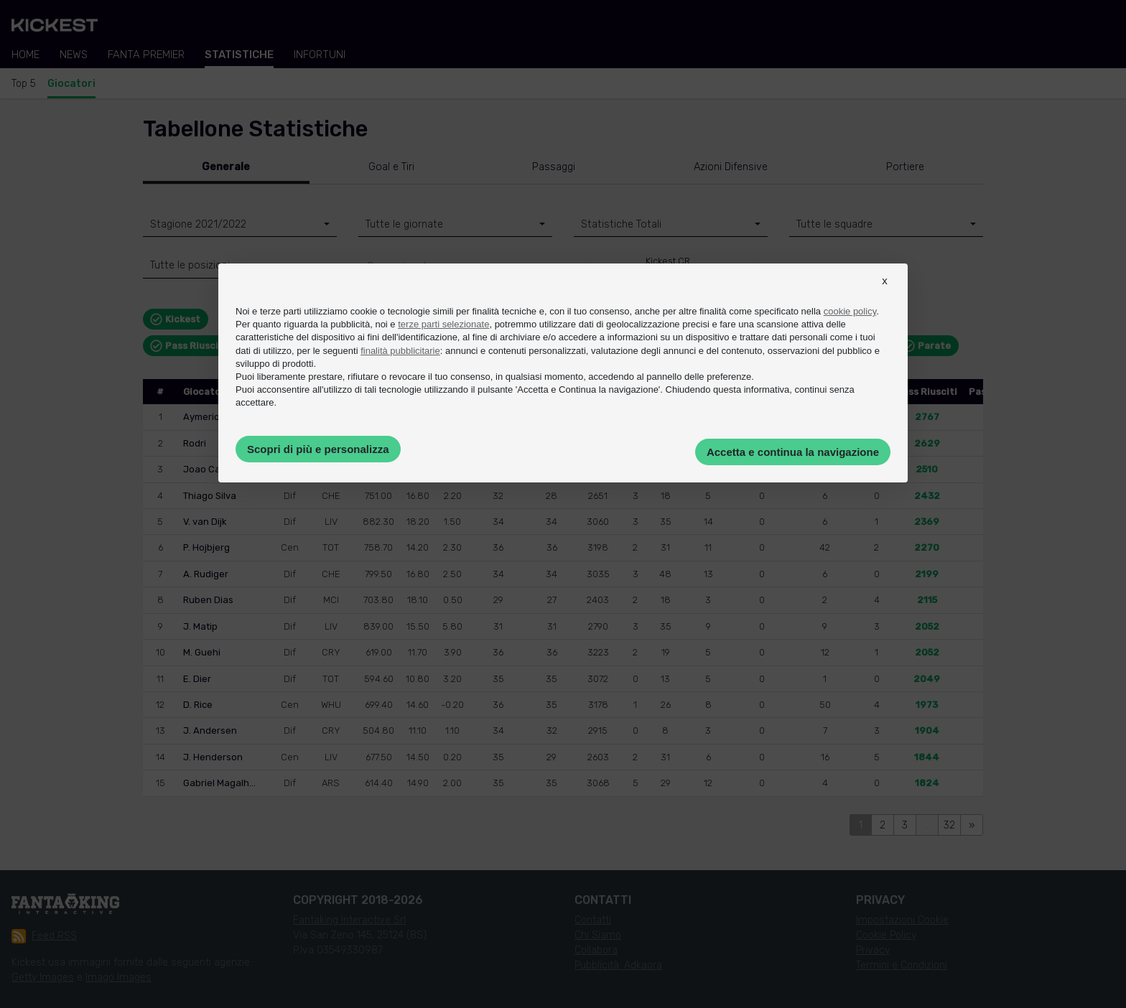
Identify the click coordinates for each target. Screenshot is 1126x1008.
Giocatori (71, 84)
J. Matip (200, 626)
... (927, 825)
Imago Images (118, 977)
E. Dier (197, 678)
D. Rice (198, 704)
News (74, 54)
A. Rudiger (205, 574)
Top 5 (23, 84)
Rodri (194, 443)
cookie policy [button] (850, 311)
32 (949, 825)
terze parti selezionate (443, 324)
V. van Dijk (205, 521)
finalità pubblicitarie (400, 350)
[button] (884, 294)
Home (25, 54)
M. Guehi (201, 652)
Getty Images (42, 977)
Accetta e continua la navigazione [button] (793, 452)
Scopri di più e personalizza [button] (318, 449)
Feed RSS (44, 936)
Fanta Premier (146, 54)
